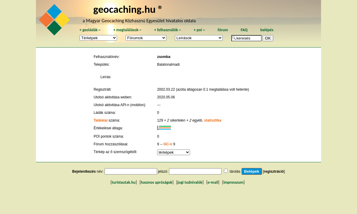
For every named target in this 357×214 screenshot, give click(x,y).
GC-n (167, 144)
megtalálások (127, 29)
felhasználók (167, 29)
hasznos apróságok (156, 182)
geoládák (89, 29)
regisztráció (274, 171)
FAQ (244, 29)
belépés (266, 29)
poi (199, 29)
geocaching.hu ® (128, 9)
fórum (223, 29)
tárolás (235, 171)
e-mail (213, 182)
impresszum (233, 182)
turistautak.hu (123, 182)
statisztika (212, 120)
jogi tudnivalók (190, 182)
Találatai (101, 120)
